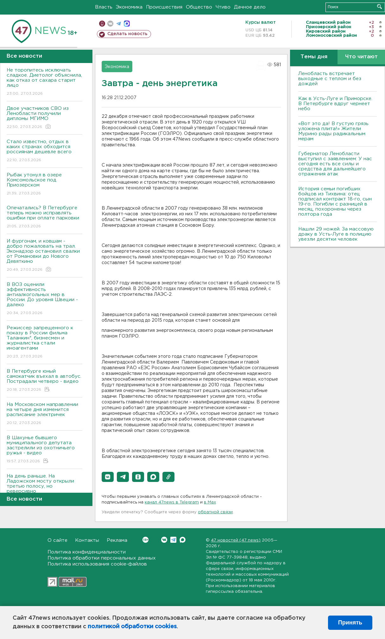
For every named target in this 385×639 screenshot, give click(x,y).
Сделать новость (127, 34)
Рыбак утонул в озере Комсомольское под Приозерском (44, 184)
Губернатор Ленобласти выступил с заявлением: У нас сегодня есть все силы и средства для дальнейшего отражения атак (335, 164)
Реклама (117, 540)
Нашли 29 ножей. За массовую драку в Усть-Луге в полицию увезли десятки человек (336, 234)
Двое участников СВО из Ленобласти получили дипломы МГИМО (44, 118)
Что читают (361, 56)
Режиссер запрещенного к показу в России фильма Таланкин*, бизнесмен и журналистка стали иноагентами (44, 342)
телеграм (119, 24)
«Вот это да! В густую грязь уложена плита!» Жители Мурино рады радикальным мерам (333, 131)
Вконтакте (145, 540)
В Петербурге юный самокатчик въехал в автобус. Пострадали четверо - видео (44, 380)
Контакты (87, 540)
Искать (379, 6)
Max (183, 540)
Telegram (173, 540)
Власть (103, 7)
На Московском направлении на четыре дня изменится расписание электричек (44, 414)
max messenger (127, 24)
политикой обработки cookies (132, 626)
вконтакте (110, 24)
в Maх (210, 502)
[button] (108, 477)
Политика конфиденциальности (86, 552)
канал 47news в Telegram (172, 502)
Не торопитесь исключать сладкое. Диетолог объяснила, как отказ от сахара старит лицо (44, 82)
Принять (350, 622)
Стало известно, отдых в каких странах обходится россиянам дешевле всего (44, 151)
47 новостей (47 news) (236, 540)
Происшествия (164, 7)
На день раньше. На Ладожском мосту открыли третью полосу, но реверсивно (44, 488)
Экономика (129, 7)
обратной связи (215, 512)
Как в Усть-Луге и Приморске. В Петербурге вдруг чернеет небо (335, 104)
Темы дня (313, 56)
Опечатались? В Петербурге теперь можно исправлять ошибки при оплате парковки (44, 217)
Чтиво (223, 7)
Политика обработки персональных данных (101, 558)
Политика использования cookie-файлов (97, 564)
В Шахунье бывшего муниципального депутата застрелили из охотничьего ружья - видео (44, 450)
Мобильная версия (102, 24)
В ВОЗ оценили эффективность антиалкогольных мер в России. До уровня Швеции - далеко (44, 299)
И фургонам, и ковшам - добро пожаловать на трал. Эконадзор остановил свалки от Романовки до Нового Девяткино (44, 255)
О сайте (57, 540)
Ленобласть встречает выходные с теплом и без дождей (329, 79)
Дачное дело (250, 7)
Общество (199, 7)
